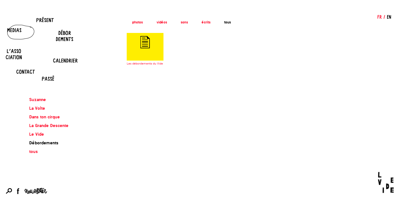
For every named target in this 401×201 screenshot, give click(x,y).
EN (389, 17)
